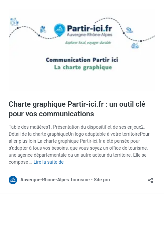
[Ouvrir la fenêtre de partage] (150, 178)
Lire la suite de (48, 162)
